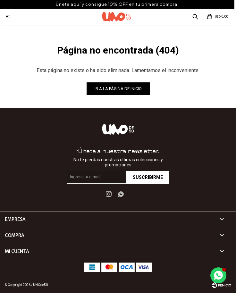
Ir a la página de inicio (118, 88)
